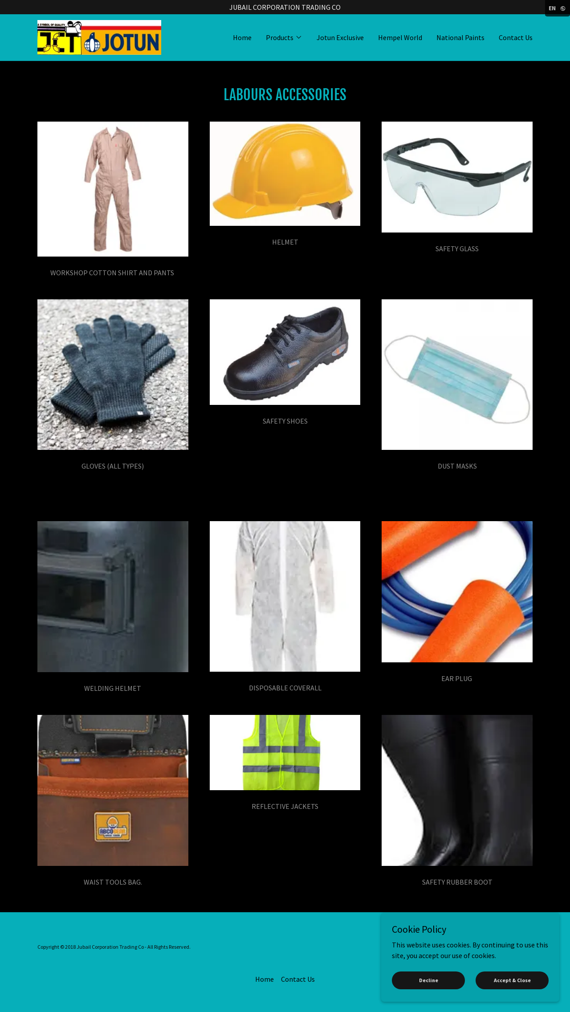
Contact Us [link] (516, 37)
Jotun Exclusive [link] (340, 37)
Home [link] (242, 37)
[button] (284, 37)
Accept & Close (512, 980)
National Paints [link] (460, 37)
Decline (428, 980)
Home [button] (264, 979)
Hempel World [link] (400, 37)
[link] (99, 36)
